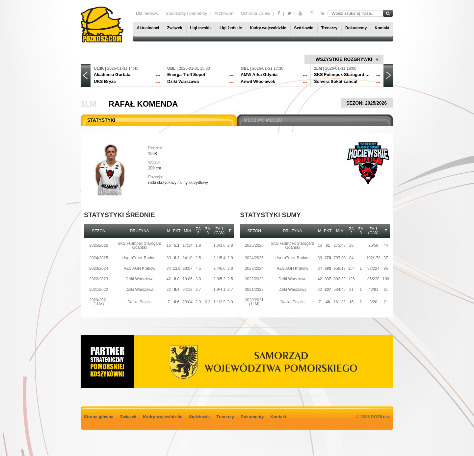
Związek (174, 28)
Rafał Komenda (143, 103)
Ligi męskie (201, 28)
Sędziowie (303, 28)
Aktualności (148, 28)
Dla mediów (147, 13)
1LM (88, 103)
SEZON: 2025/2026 (367, 103)
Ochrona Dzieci (255, 13)
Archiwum (224, 13)
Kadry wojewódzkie (268, 28)
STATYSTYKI (101, 120)
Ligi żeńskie (231, 28)
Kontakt (382, 28)
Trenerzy (329, 28)
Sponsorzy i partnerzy (186, 13)
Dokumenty (356, 28)
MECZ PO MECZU (263, 120)
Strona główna (99, 416)
